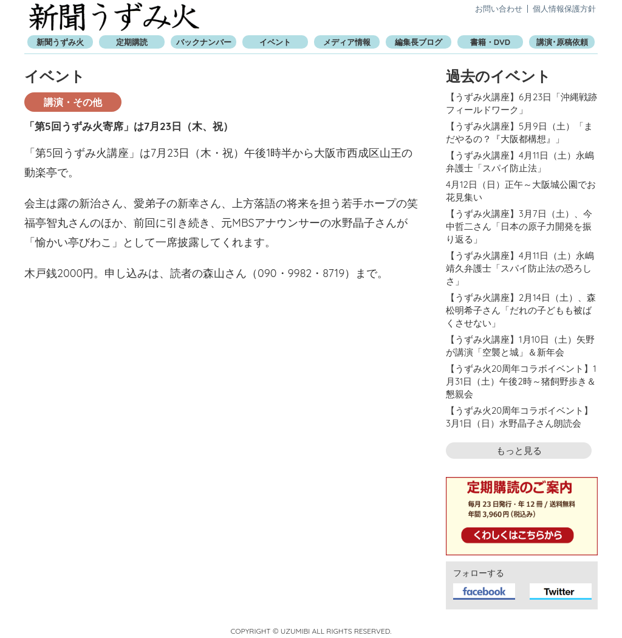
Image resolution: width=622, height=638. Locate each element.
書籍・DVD (490, 42)
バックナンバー (203, 42)
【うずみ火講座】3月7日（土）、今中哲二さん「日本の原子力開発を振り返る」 (519, 226)
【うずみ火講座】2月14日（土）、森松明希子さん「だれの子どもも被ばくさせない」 (521, 310)
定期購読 (132, 42)
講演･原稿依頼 (562, 42)
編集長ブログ (418, 42)
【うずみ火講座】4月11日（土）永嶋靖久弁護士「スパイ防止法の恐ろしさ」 (520, 268)
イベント (275, 42)
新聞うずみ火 (114, 16)
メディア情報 (347, 42)
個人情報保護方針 (564, 8)
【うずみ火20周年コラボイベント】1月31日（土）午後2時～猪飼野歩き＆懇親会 (521, 381)
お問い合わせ (498, 8)
